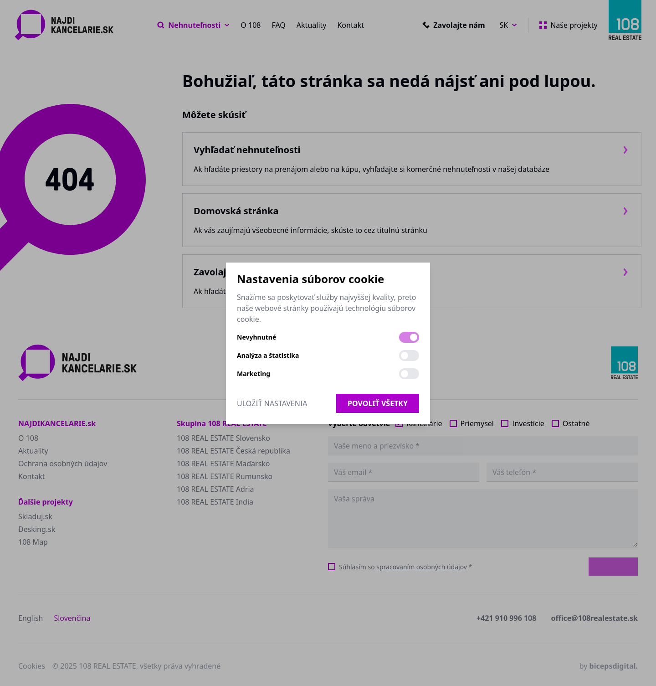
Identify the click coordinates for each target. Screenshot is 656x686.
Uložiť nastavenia (272, 403)
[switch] (409, 337)
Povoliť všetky (378, 403)
